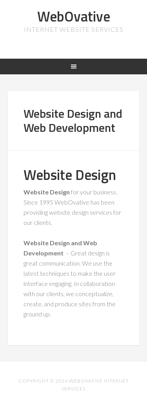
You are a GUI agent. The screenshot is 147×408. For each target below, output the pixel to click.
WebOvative (73, 16)
